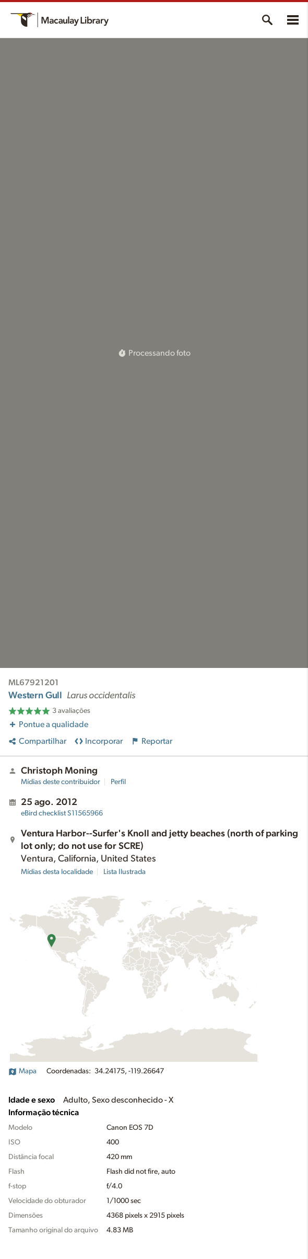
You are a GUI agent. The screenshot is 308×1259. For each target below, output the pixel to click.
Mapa (22, 1071)
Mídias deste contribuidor (60, 782)
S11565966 (62, 813)
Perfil (118, 782)
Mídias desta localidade (57, 872)
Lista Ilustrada (124, 872)
